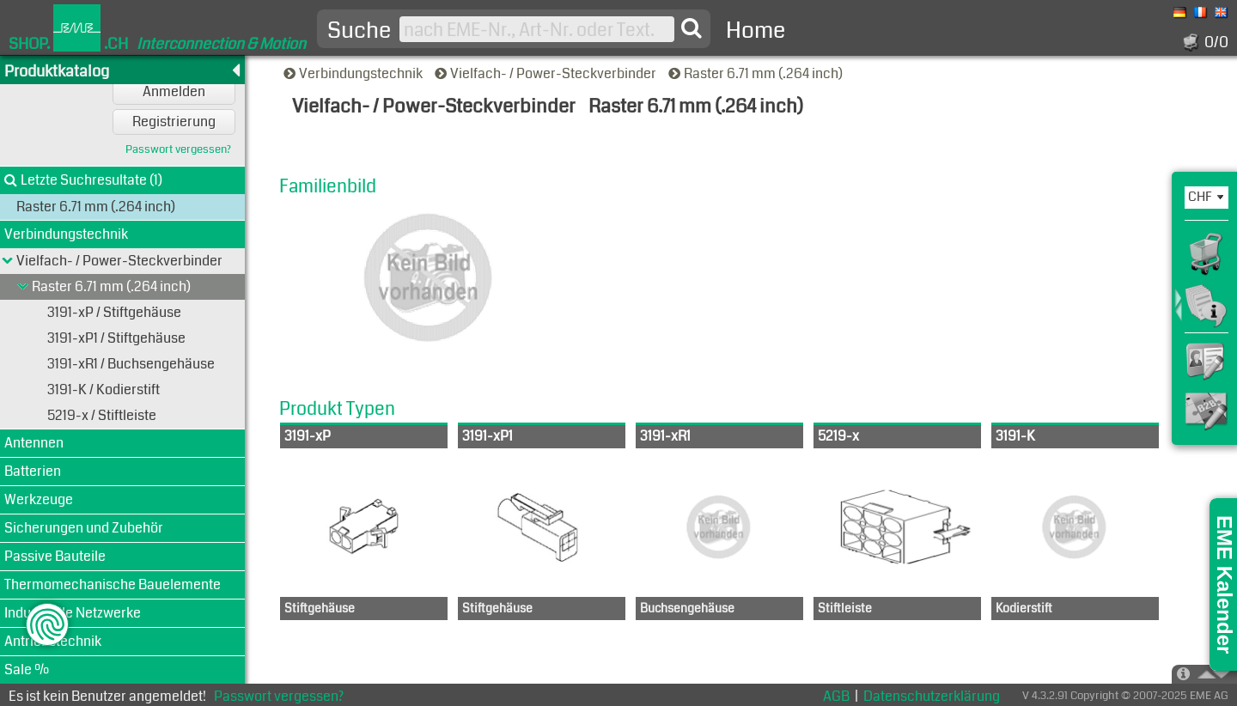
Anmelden (174, 91)
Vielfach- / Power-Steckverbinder (547, 73)
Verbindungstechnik (354, 73)
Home (755, 30)
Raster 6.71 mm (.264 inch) (756, 73)
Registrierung (174, 121)
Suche (359, 31)
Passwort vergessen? (178, 149)
